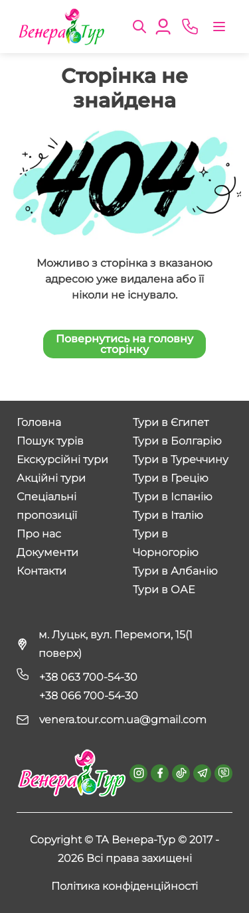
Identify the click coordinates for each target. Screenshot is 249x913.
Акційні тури (51, 478)
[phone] (190, 26)
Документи (47, 552)
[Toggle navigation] (219, 26)
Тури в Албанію (175, 571)
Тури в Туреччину (180, 459)
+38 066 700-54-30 (88, 695)
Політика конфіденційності (124, 886)
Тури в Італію (168, 515)
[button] (139, 25)
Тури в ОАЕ (164, 589)
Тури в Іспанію (172, 496)
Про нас (39, 533)
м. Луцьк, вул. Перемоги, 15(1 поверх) (116, 644)
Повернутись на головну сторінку (124, 344)
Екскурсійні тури (62, 459)
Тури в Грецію (170, 478)
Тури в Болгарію (177, 441)
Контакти (41, 571)
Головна (39, 422)
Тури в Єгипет (170, 422)
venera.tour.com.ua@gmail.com (123, 719)
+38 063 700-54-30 (88, 677)
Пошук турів (50, 441)
